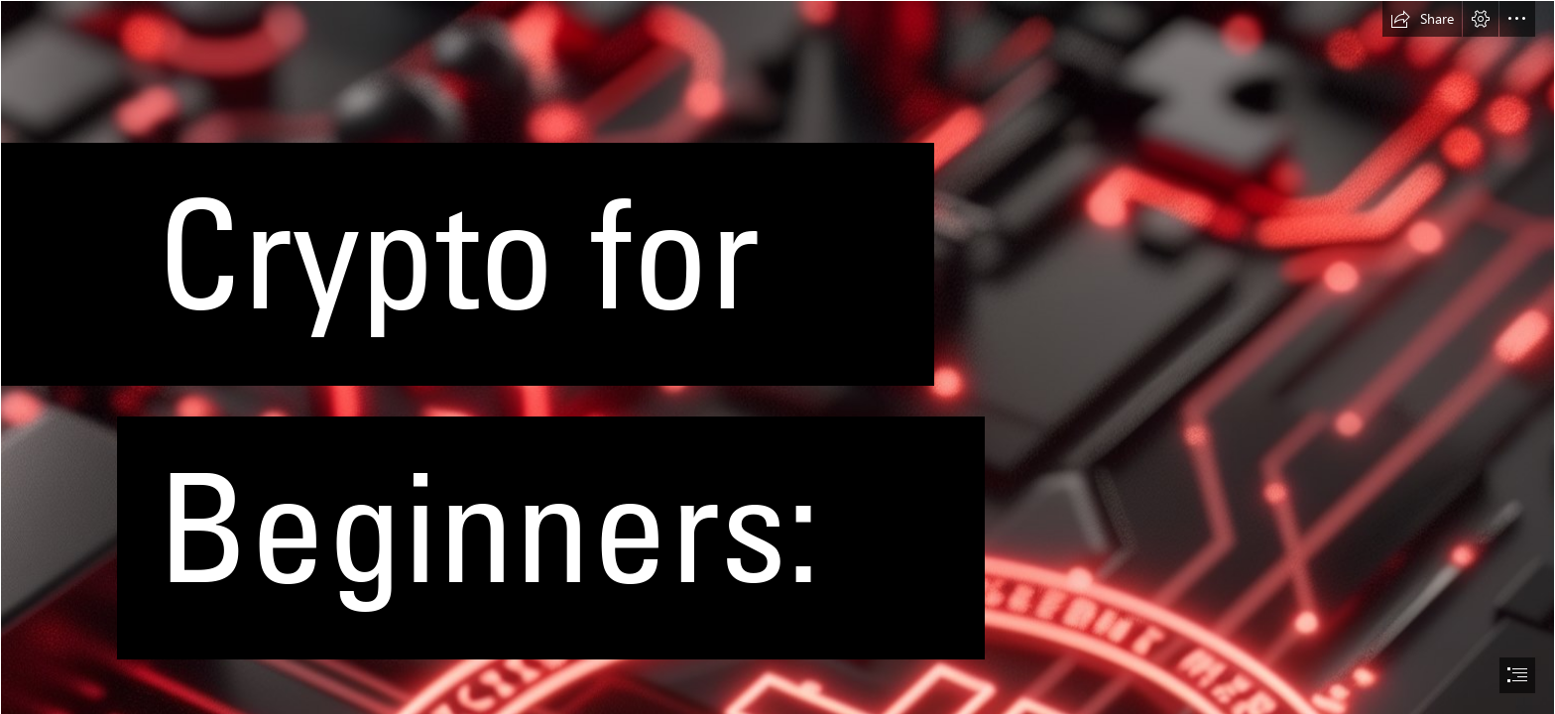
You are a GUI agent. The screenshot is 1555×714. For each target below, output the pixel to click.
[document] (777, 357)
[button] (1422, 19)
